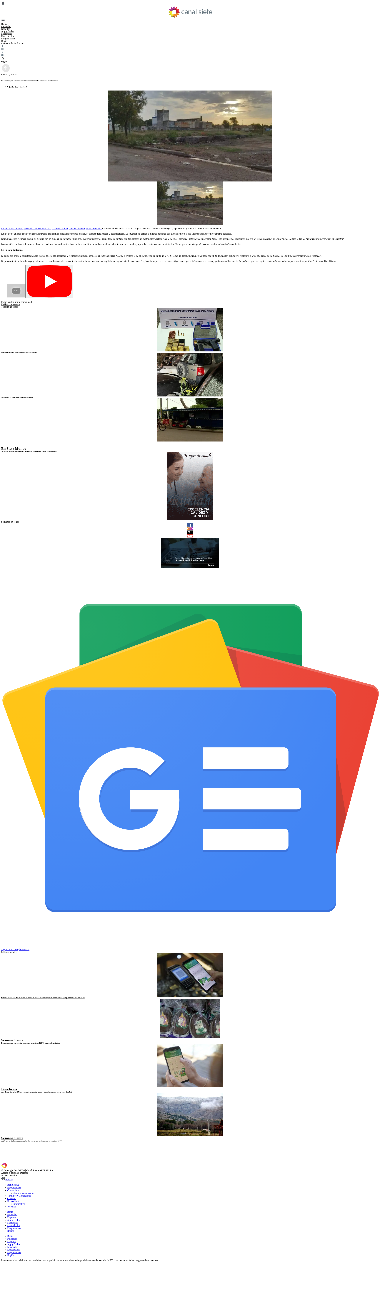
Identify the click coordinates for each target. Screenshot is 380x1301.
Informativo (19, 1204)
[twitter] (190, 532)
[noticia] (190, 329)
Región (4, 41)
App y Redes (7, 31)
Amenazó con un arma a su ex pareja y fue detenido (19, 352)
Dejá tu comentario (10, 304)
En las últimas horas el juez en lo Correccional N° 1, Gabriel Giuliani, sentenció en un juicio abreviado (51, 228)
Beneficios (9, 1089)
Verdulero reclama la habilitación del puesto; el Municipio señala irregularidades (29, 451)
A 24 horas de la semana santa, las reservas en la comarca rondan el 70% (32, 1141)
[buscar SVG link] (190, 59)
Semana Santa (12, 1040)
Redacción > (13, 1201)
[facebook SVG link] (190, 46)
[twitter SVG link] (190, 52)
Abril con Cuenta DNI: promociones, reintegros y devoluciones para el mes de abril (36, 1092)
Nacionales (6, 33)
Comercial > (13, 1190)
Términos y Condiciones (19, 1195)
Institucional (13, 1184)
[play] (3, 445)
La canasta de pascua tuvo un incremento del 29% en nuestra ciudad (30, 1043)
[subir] (5, 72)
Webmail (11, 1206)
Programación (8, 38)
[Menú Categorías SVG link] (190, 21)
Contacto (11, 1198)
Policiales (6, 26)
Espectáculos (7, 36)
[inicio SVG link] (190, 1166)
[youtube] (190, 536)
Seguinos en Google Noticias (15, 949)
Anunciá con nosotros (24, 1193)
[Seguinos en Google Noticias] (190, 946)
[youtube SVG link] (190, 55)
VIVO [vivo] (4, 62)
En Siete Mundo (13, 448)
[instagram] (190, 528)
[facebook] (190, 525)
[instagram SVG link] (190, 49)
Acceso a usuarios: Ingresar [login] (14, 1173)
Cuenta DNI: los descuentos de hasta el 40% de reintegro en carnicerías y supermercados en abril (43, 998)
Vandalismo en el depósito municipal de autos (17, 397)
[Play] (49, 281)
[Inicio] (190, 12)
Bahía (4, 24)
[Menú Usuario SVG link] (190, 3)
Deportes (5, 29)
